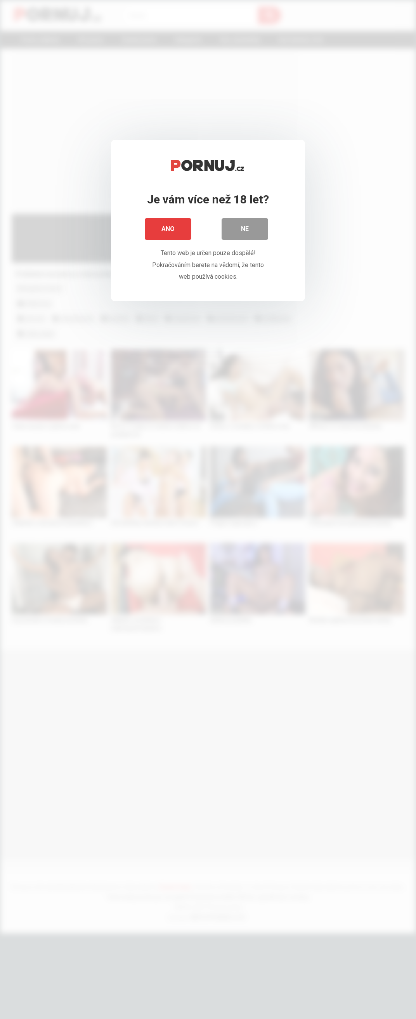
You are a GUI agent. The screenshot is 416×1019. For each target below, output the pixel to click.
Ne (245, 229)
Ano (168, 229)
